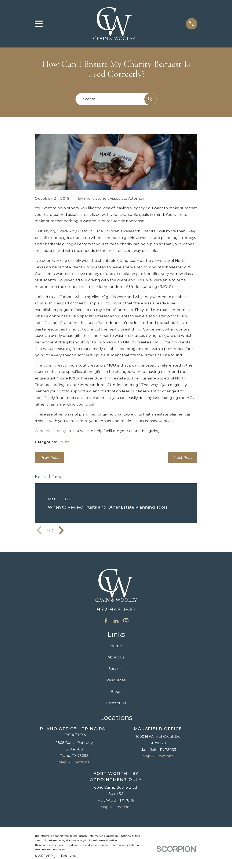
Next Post (183, 457)
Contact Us (116, 703)
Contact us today (50, 431)
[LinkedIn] (116, 620)
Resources (116, 680)
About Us (116, 657)
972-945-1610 (116, 609)
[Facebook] (106, 620)
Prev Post (49, 457)
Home (116, 646)
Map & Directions (74, 762)
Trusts (64, 442)
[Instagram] (125, 620)
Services (116, 669)
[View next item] (61, 530)
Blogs (116, 691)
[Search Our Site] (150, 99)
